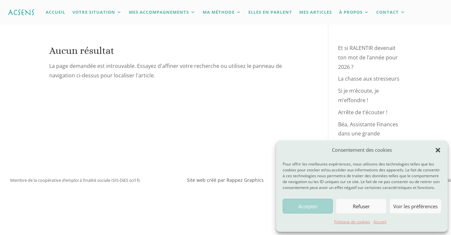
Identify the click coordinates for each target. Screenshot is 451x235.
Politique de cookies (352, 222)
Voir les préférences (415, 206)
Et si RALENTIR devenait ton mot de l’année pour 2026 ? (368, 57)
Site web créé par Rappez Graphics (225, 180)
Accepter (308, 206)
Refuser (361, 206)
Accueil (379, 222)
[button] (438, 150)
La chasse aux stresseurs (368, 78)
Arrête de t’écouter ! (362, 112)
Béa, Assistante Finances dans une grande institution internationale (369, 134)
